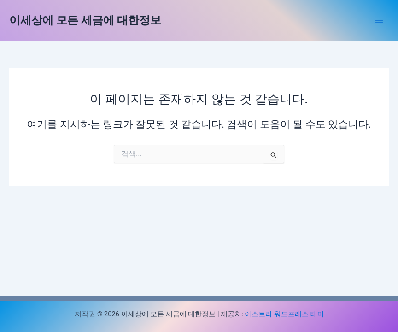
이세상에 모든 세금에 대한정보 (85, 20)
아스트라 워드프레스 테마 (284, 314)
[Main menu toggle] (379, 20)
